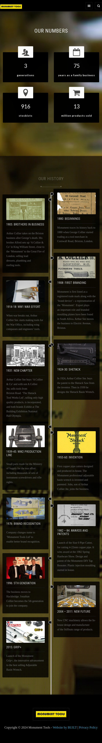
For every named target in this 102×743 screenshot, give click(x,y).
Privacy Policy (88, 727)
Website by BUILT (65, 727)
